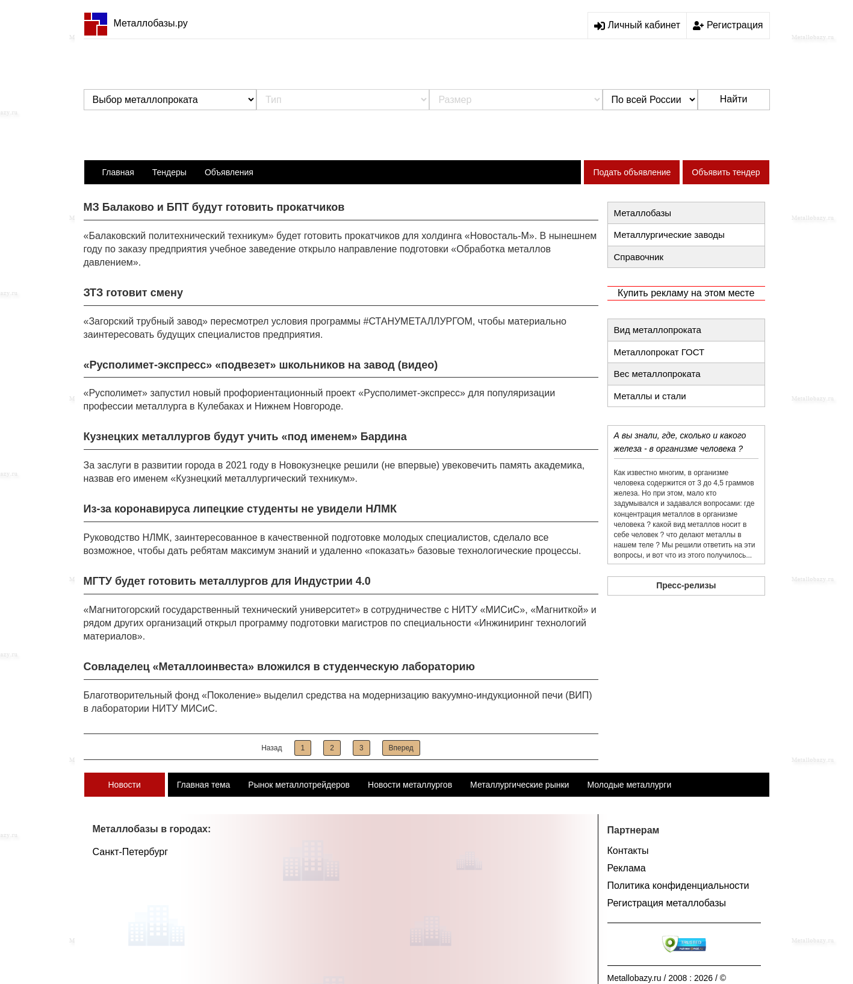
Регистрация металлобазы (667, 903)
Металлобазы (643, 213)
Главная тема (204, 784)
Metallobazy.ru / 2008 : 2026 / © (667, 978)
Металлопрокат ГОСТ (659, 352)
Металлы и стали (650, 396)
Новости (124, 784)
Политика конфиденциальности (678, 885)
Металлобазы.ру (136, 23)
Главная (118, 172)
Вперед (401, 748)
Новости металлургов (410, 784)
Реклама (626, 868)
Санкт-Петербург (130, 852)
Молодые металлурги (629, 784)
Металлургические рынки (519, 784)
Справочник (639, 257)
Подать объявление (632, 172)
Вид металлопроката (657, 330)
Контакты (628, 850)
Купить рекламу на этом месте (686, 293)
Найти (734, 99)
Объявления (229, 172)
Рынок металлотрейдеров (299, 784)
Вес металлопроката (657, 374)
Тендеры (169, 172)
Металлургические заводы (669, 234)
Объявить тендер (726, 172)
